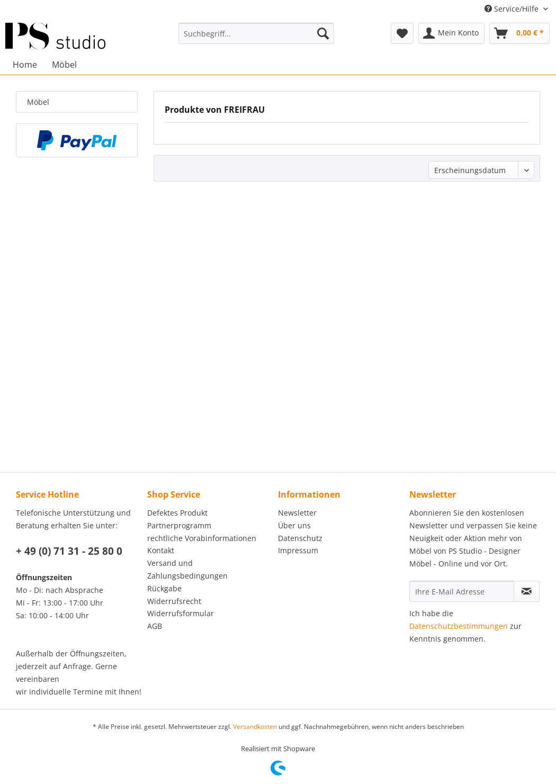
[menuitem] (256, 33)
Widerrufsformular (180, 613)
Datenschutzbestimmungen (458, 626)
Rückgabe (164, 588)
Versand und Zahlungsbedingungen (187, 569)
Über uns (294, 525)
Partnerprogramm (179, 525)
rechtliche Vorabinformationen (201, 538)
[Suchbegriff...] (256, 33)
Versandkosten (255, 726)
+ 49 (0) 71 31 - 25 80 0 (69, 551)
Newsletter (297, 513)
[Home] (24, 65)
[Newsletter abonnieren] (527, 591)
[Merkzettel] (402, 33)
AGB (154, 626)
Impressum (298, 550)
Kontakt (160, 550)
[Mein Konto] (451, 33)
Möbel (38, 102)
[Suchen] (323, 33)
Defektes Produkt (177, 513)
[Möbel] (64, 65)
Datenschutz (300, 538)
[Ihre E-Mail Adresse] (461, 591)
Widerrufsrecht (174, 601)
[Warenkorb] (519, 33)
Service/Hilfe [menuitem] (513, 9)
